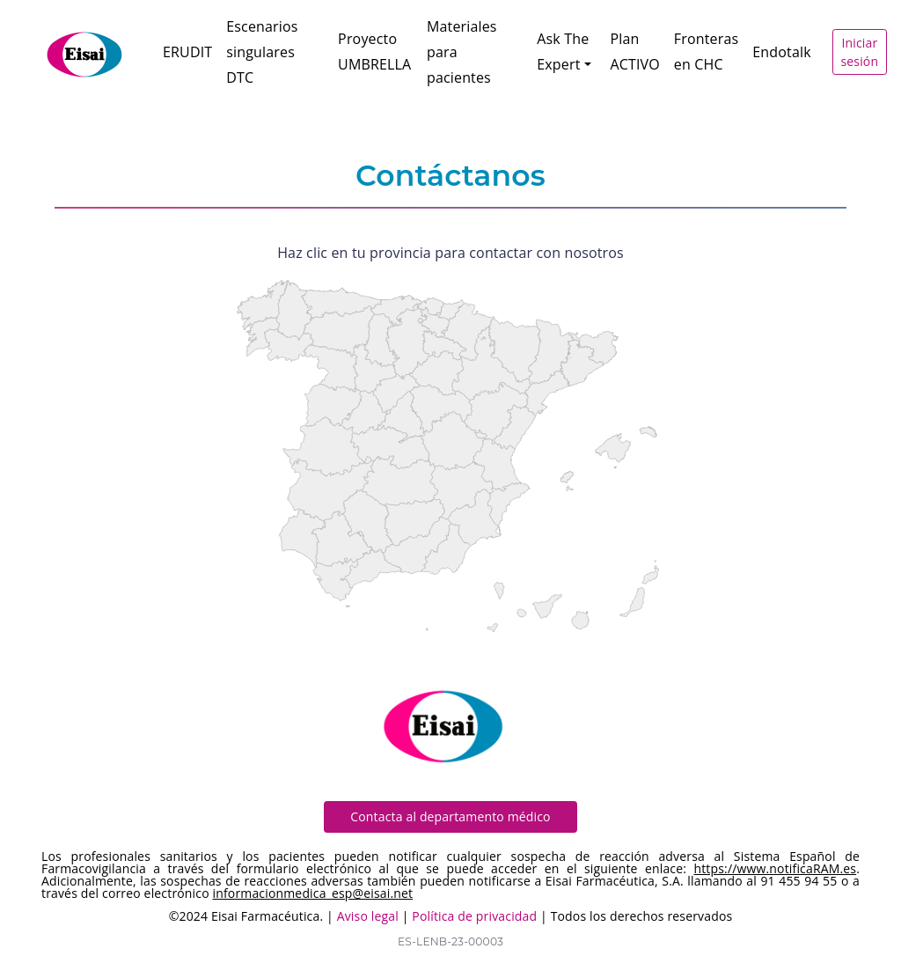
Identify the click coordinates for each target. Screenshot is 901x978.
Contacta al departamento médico (450, 816)
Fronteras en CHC (706, 51)
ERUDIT (187, 52)
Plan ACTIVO (634, 51)
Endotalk (781, 52)
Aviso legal (368, 916)
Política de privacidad (474, 916)
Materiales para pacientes (462, 52)
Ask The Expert (563, 51)
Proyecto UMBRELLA (374, 51)
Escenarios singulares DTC (261, 52)
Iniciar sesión (859, 52)
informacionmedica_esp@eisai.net (313, 893)
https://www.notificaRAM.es (774, 868)
